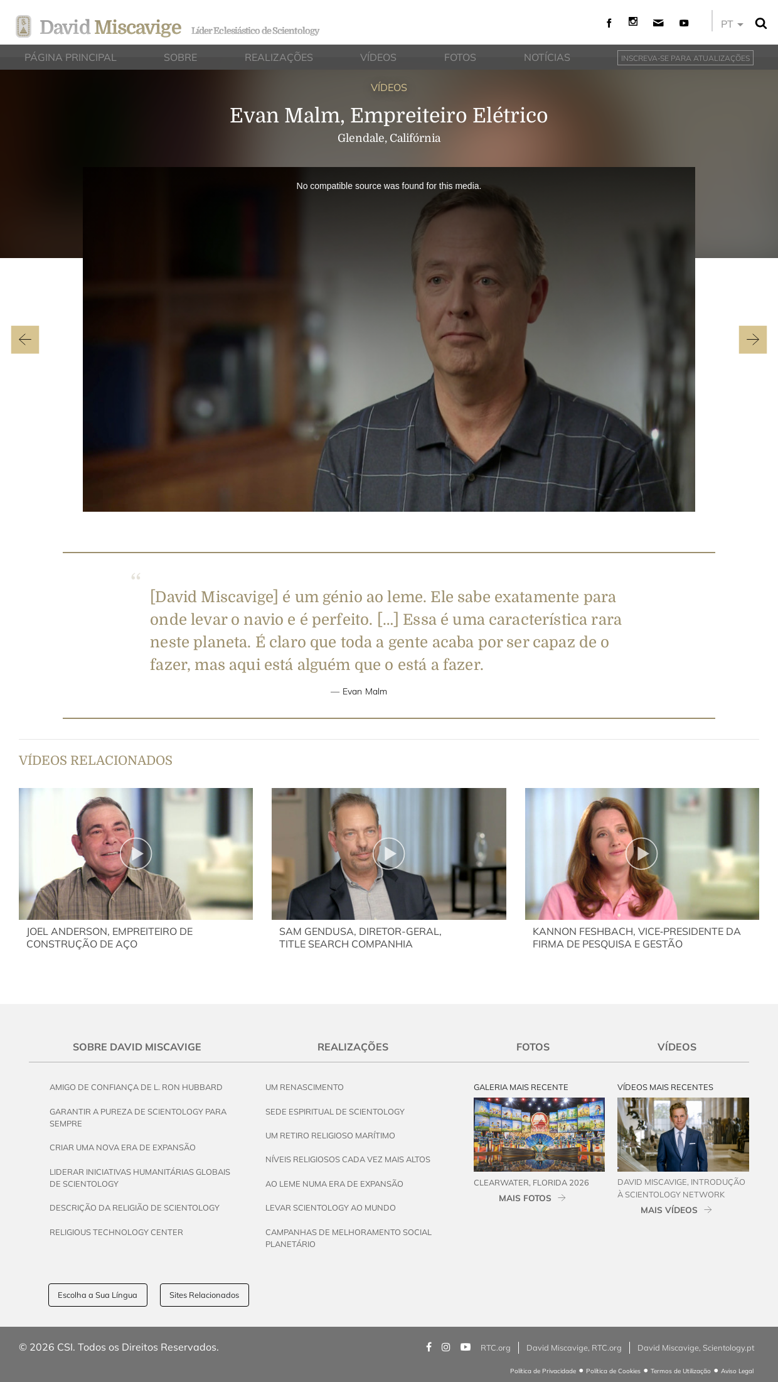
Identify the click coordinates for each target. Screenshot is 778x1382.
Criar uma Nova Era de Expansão (123, 1147)
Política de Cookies (613, 1371)
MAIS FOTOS (525, 1197)
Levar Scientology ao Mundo (330, 1207)
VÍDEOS (389, 87)
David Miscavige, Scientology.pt (695, 1347)
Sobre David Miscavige (137, 1046)
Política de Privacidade (543, 1371)
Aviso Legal (737, 1371)
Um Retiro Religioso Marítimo (330, 1135)
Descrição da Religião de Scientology (135, 1207)
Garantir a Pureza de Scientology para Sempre (138, 1117)
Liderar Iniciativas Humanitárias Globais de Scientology (140, 1178)
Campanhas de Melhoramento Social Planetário (348, 1238)
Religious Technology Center (116, 1232)
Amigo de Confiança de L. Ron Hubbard (136, 1087)
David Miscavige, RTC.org (574, 1347)
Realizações (352, 1046)
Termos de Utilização (681, 1371)
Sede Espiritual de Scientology (335, 1111)
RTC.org (496, 1347)
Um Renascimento (304, 1087)
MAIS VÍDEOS (669, 1209)
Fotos (533, 1046)
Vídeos (677, 1046)
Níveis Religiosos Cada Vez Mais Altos (347, 1159)
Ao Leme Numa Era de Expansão (334, 1184)
